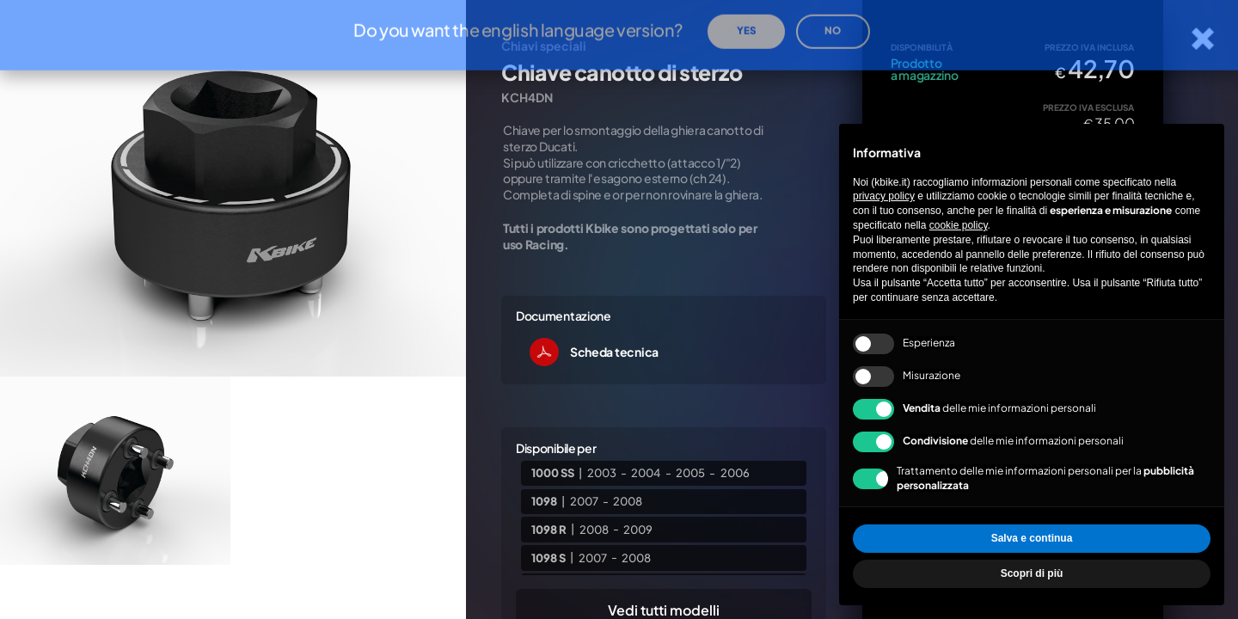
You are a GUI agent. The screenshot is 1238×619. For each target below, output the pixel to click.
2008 (627, 501)
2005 (690, 473)
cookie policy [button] (958, 225)
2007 (584, 501)
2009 (638, 529)
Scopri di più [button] (1032, 573)
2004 (645, 473)
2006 (735, 473)
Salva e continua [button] (1032, 538)
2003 (601, 473)
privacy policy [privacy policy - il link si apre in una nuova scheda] (884, 196)
